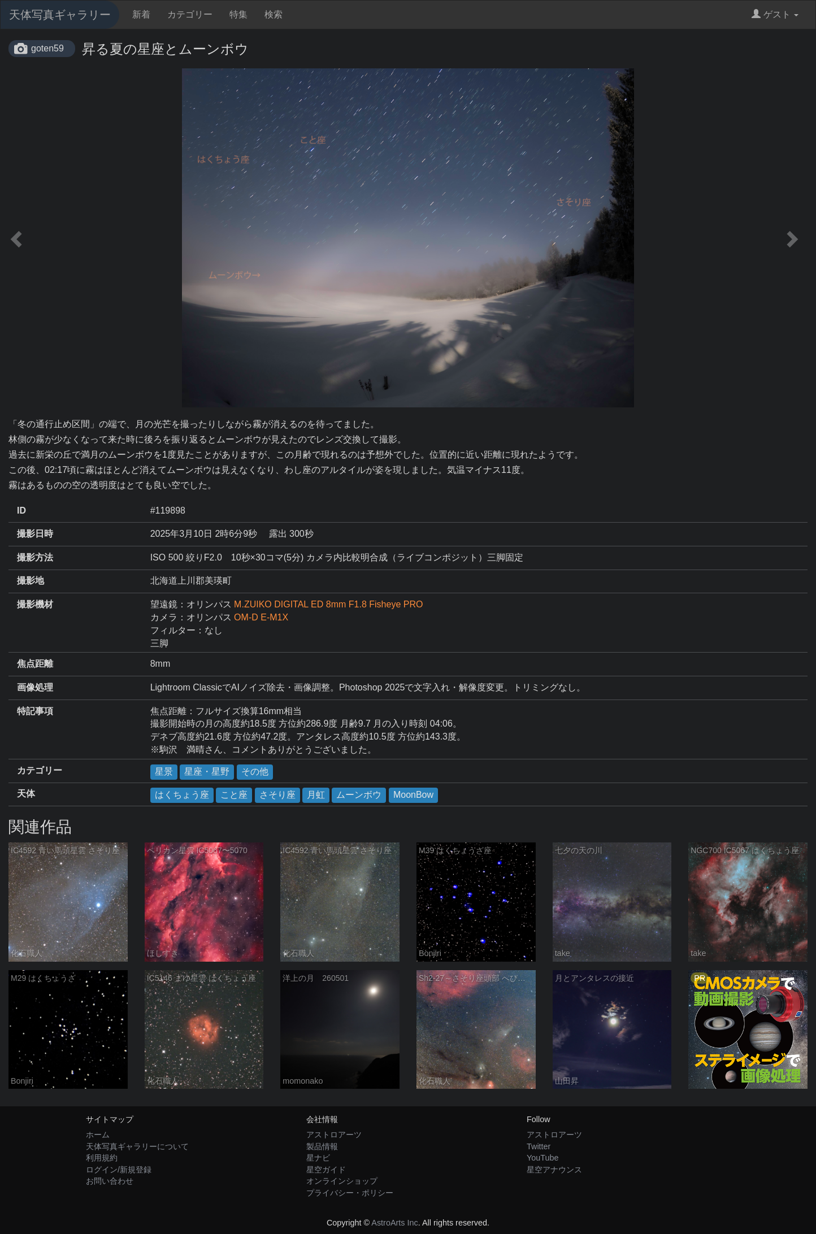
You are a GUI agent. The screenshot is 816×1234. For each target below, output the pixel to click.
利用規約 (102, 1157)
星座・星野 (206, 771)
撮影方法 (35, 557)
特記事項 (35, 711)
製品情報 (322, 1146)
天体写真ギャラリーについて (137, 1146)
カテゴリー (189, 14)
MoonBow (413, 795)
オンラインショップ (341, 1180)
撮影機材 (35, 604)
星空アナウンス (554, 1169)
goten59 (47, 48)
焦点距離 (35, 663)
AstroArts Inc (394, 1222)
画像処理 (35, 687)
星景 (164, 771)
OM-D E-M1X (261, 617)
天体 (26, 793)
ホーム (98, 1134)
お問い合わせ (109, 1180)
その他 (254, 771)
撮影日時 (35, 533)
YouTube (543, 1157)
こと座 (234, 795)
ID (21, 510)
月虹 (316, 795)
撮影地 (30, 580)
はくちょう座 (182, 795)
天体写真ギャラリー (60, 14)
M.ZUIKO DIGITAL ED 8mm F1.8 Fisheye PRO (328, 604)
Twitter (538, 1146)
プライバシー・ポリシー (349, 1192)
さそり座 (277, 795)
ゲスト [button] (775, 14)
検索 (273, 14)
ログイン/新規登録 (118, 1169)
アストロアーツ (334, 1134)
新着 (141, 14)
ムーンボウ (358, 795)
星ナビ (318, 1157)
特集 (238, 14)
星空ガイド (326, 1169)
